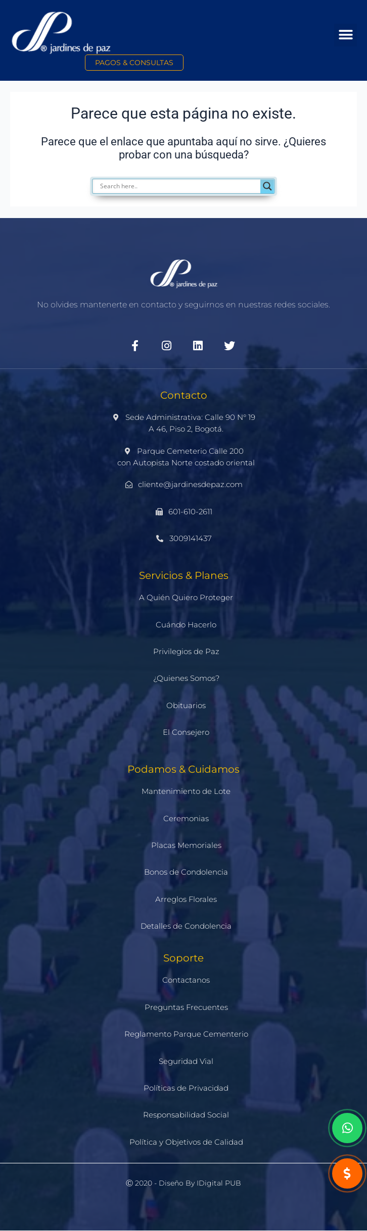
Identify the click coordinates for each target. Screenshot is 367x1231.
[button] (345, 35)
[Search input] (188, 186)
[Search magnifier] (267, 186)
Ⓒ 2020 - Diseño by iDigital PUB (183, 1183)
